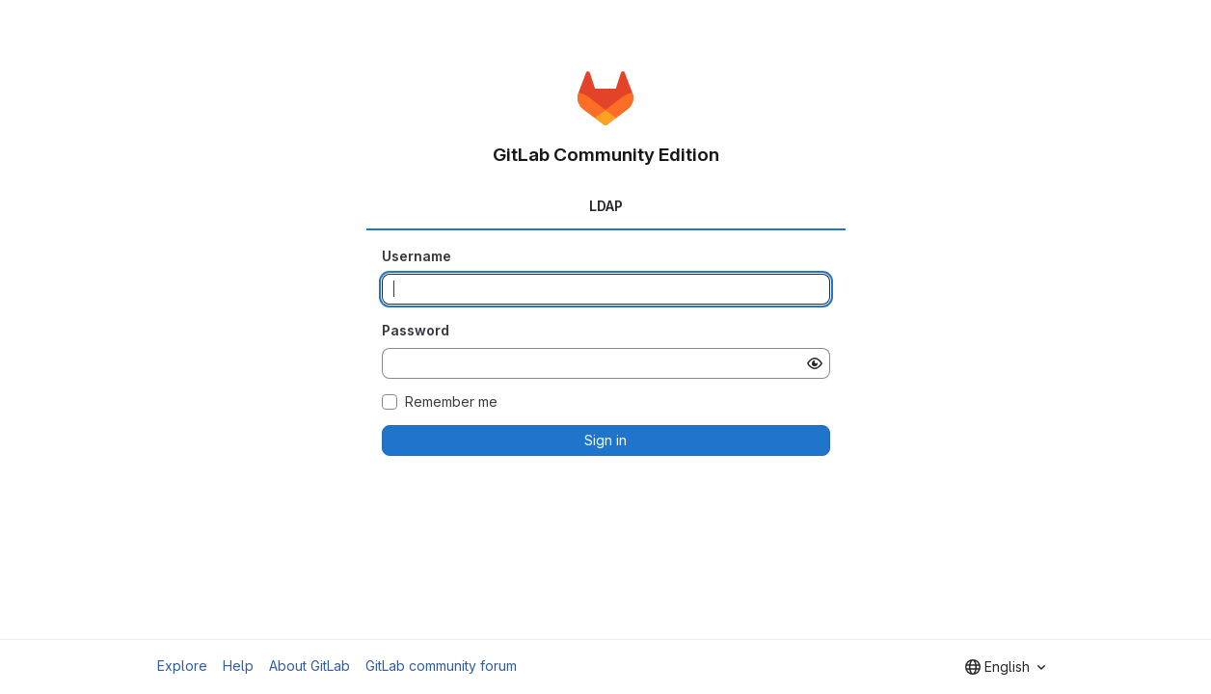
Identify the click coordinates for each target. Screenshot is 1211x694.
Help (238, 665)
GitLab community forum (441, 665)
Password (415, 330)
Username (416, 256)
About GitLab (309, 665)
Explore (182, 665)
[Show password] (814, 363)
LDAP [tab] (606, 206)
